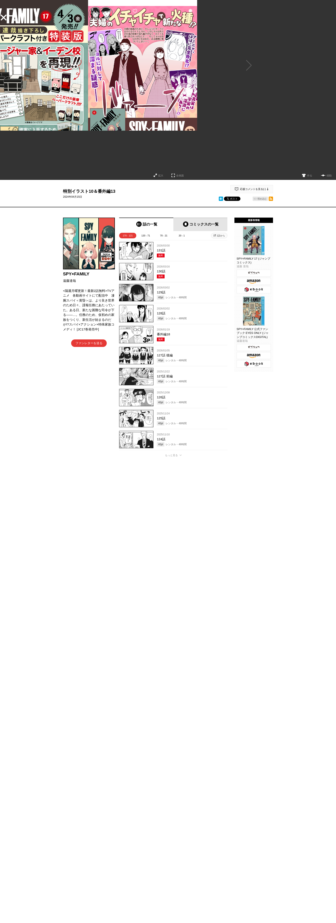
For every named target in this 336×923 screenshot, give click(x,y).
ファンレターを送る (88, 343)
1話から (221, 235)
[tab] (146, 224)
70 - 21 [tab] (163, 235)
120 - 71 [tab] (145, 235)
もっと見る (171, 455)
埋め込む (262, 198)
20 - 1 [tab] (182, 235)
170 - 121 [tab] (128, 235)
